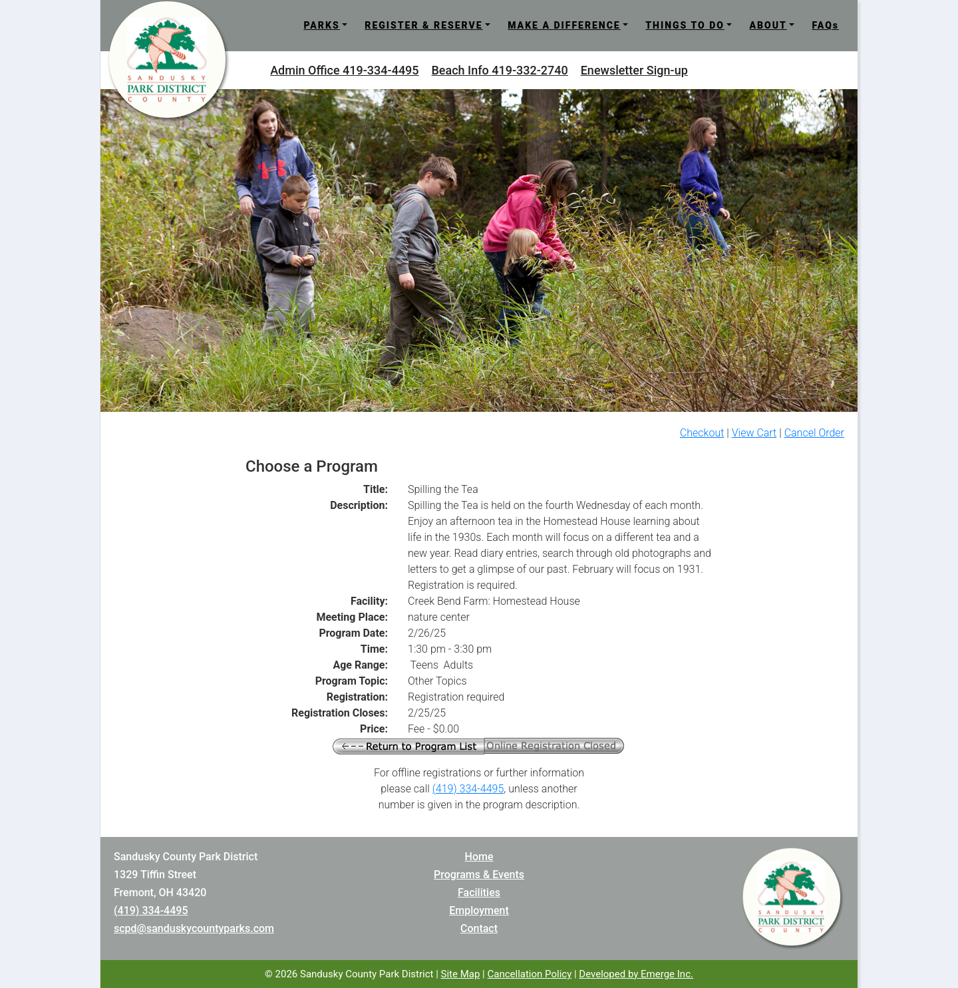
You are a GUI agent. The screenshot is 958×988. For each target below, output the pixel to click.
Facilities (479, 892)
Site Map (460, 974)
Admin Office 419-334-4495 (344, 70)
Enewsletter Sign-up (634, 70)
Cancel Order (814, 432)
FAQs (825, 25)
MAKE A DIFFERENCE (564, 25)
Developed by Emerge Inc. (636, 974)
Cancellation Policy (529, 974)
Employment (479, 910)
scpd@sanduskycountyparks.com (194, 928)
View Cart (754, 432)
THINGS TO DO (684, 25)
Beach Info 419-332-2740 (500, 70)
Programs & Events (479, 874)
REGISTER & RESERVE (423, 25)
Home (479, 856)
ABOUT (767, 25)
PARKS (321, 25)
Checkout (702, 432)
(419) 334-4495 (468, 788)
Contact (479, 928)
